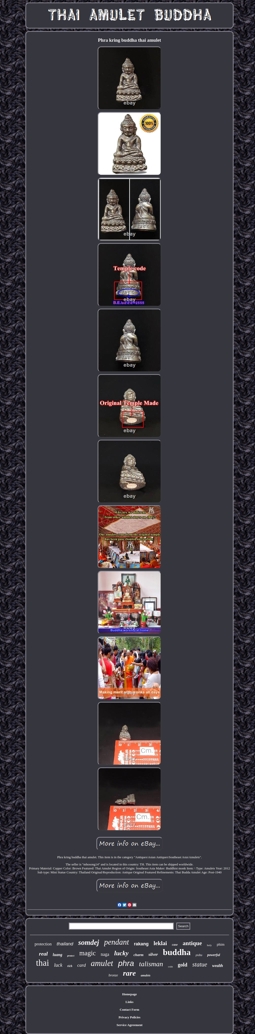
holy (209, 945)
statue (199, 964)
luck (58, 965)
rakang (141, 943)
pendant (116, 942)
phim (221, 944)
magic (87, 953)
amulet (102, 963)
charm (138, 955)
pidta (199, 955)
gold (183, 965)
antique (192, 943)
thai (42, 963)
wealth (217, 965)
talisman (151, 964)
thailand (65, 943)
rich (69, 966)
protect (70, 955)
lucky (121, 953)
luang (57, 955)
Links (129, 1002)
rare (129, 973)
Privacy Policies (129, 1017)
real (43, 954)
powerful (213, 955)
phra (126, 963)
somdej (88, 942)
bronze (113, 975)
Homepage (129, 994)
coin (170, 966)
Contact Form (129, 1009)
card (81, 965)
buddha (177, 952)
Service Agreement (129, 1025)
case (175, 944)
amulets (145, 975)
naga (105, 954)
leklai (160, 943)
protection (43, 944)
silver (153, 954)
